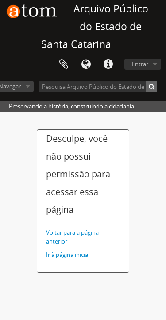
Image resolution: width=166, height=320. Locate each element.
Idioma (86, 64)
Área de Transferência (64, 64)
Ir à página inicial (67, 255)
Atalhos (108, 64)
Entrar (140, 64)
